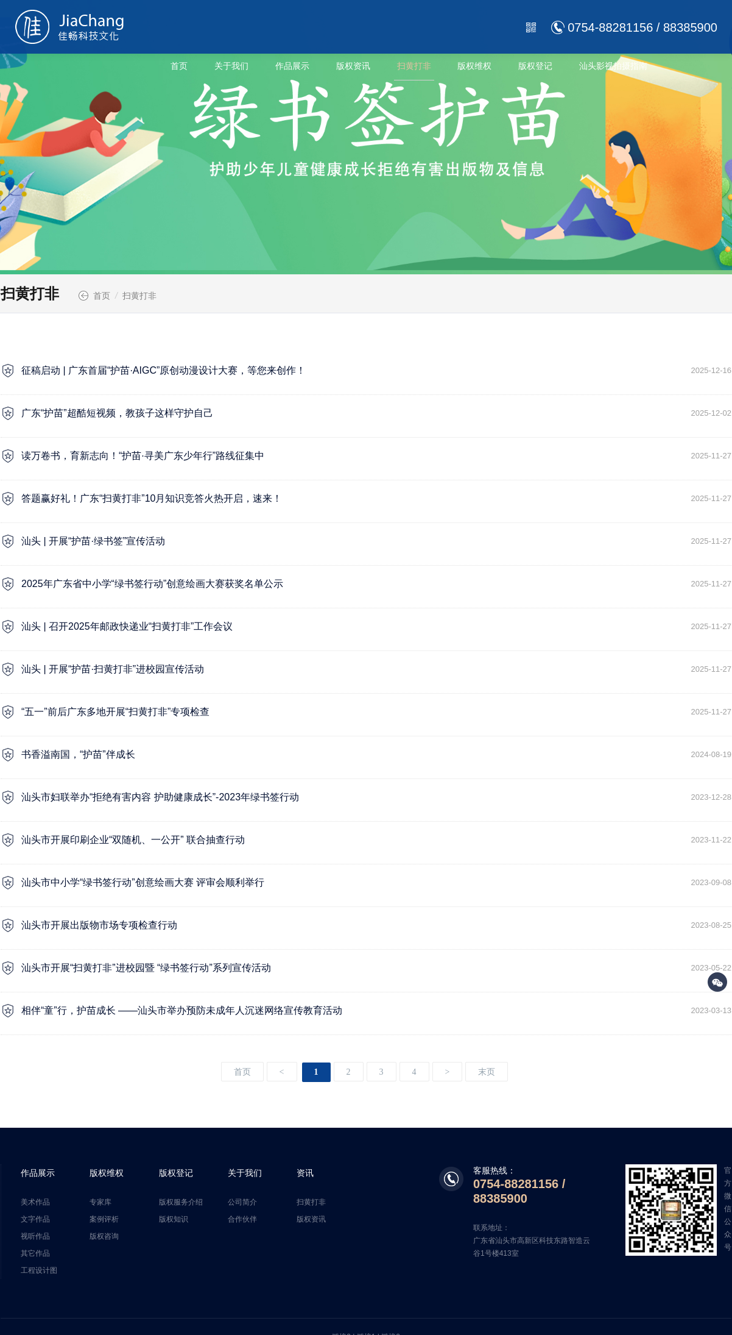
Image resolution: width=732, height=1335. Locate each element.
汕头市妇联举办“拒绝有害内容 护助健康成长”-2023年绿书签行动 (376, 797)
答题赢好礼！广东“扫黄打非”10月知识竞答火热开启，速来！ (376, 498)
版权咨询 (104, 1236)
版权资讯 (353, 66)
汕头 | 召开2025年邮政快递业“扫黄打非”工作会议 (376, 626)
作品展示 (292, 66)
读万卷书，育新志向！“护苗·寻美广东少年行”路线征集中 (376, 456)
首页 (179, 66)
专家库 (100, 1202)
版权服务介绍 (181, 1202)
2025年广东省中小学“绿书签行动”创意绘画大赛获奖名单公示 (376, 584)
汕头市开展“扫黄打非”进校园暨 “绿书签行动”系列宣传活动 (376, 968)
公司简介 (242, 1202)
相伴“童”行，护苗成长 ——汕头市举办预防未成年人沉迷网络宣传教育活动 (376, 1010)
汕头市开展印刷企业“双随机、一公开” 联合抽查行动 (376, 840)
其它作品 (35, 1253)
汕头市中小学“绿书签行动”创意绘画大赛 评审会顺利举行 (376, 882)
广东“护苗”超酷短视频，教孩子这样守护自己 (376, 413)
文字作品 (35, 1219)
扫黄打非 (414, 66)
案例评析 (104, 1219)
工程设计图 (39, 1270)
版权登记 (535, 66)
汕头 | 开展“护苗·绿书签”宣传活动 (376, 541)
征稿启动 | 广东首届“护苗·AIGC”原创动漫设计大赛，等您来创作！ (376, 370)
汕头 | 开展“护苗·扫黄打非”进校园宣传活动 (376, 669)
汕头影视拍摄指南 (613, 66)
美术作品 (35, 1202)
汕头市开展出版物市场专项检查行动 (376, 925)
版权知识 (173, 1219)
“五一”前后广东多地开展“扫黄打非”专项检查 (376, 712)
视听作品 (35, 1236)
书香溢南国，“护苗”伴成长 (376, 754)
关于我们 (231, 66)
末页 (486, 1072)
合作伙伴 (242, 1219)
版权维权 (474, 66)
